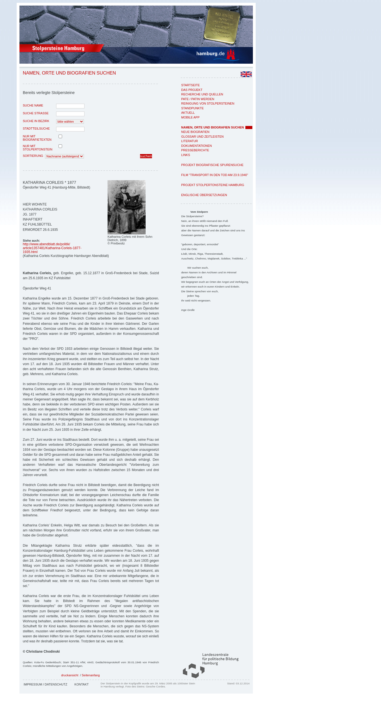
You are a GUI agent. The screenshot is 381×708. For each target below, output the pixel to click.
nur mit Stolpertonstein (37, 147)
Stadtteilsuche (36, 128)
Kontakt (81, 684)
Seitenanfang (91, 675)
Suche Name (33, 105)
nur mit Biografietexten (37, 138)
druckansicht (69, 675)
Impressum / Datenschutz (45, 684)
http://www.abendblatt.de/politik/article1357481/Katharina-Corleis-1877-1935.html (52, 248)
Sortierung (33, 155)
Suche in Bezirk (36, 121)
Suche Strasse (36, 113)
